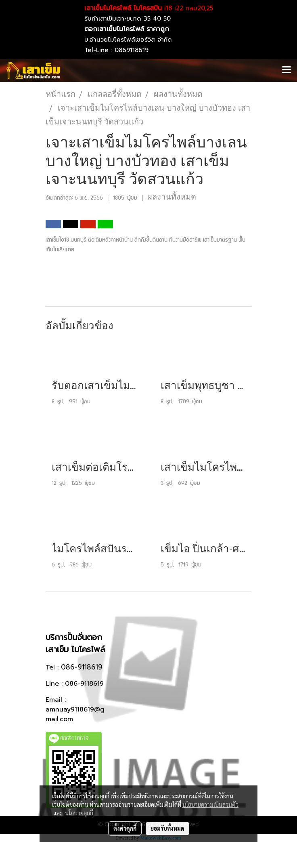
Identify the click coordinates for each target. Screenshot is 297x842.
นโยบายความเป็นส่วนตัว (210, 804)
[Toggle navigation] (286, 70)
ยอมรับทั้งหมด (167, 828)
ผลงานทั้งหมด (171, 196)
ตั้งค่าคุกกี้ (124, 828)
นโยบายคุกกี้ (79, 813)
